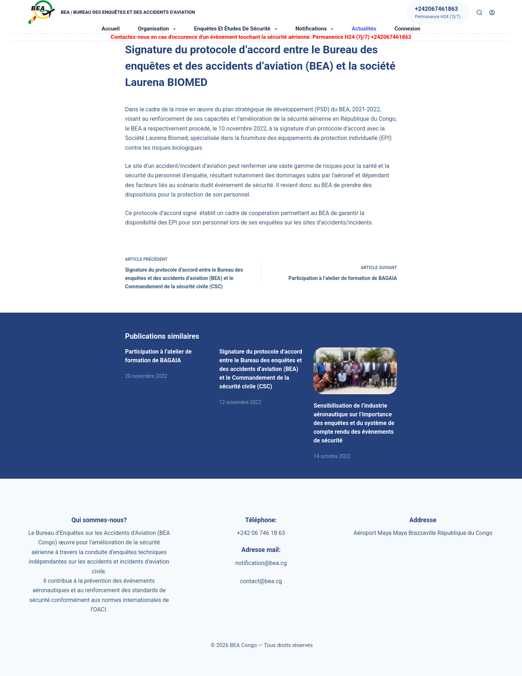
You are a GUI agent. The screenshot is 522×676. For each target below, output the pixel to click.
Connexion (407, 28)
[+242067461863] (437, 12)
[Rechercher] (479, 12)
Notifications (315, 29)
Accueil (111, 28)
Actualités (364, 28)
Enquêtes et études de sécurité (237, 29)
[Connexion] (492, 12)
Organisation (158, 29)
